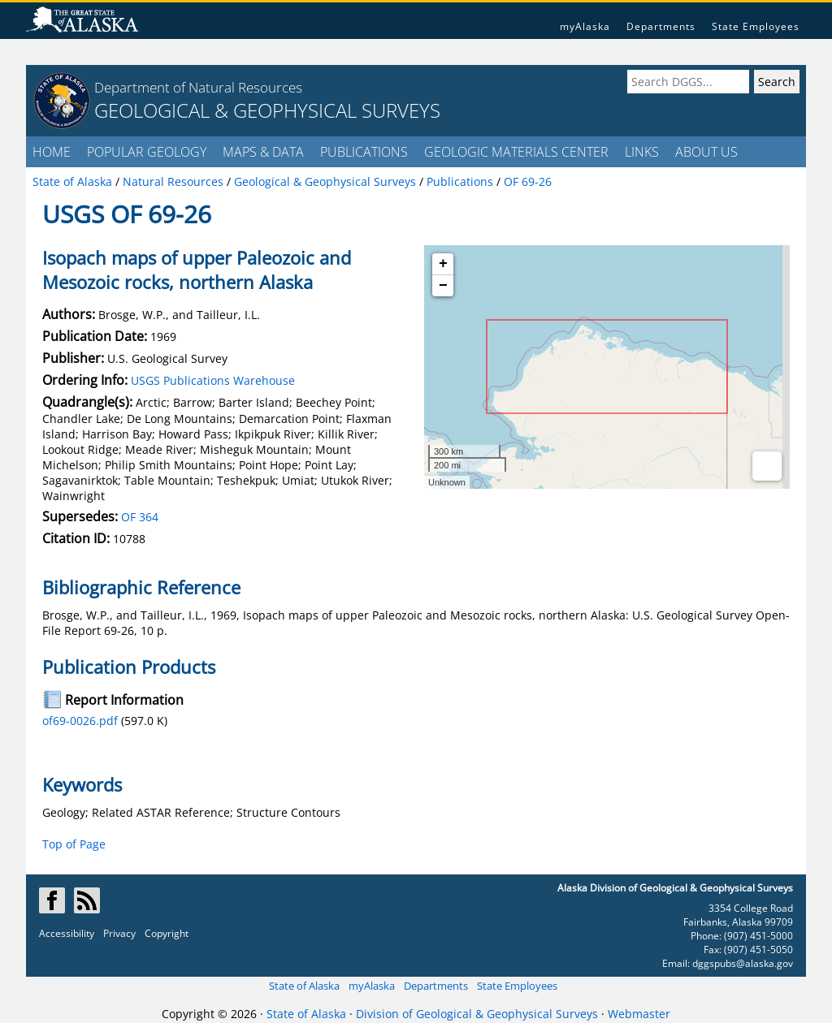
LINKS (642, 152)
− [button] (443, 286)
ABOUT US (706, 152)
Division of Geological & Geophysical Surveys (477, 1013)
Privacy (119, 933)
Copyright (166, 933)
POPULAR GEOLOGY (146, 152)
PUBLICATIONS (364, 152)
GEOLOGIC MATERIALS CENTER (516, 152)
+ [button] (443, 264)
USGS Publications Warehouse (213, 380)
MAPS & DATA (263, 152)
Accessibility (66, 933)
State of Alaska (304, 985)
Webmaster (639, 1013)
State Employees (756, 26)
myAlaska (585, 26)
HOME (51, 152)
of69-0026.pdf (80, 720)
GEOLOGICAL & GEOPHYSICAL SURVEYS (267, 110)
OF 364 (139, 516)
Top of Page (74, 844)
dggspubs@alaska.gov (742, 963)
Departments (661, 26)
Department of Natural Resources (198, 87)
